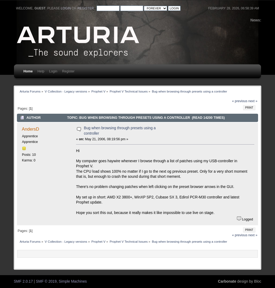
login (66, 8)
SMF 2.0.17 (23, 281)
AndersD (30, 129)
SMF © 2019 (46, 281)
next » (253, 101)
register (85, 8)
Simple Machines (73, 281)
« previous (239, 101)
